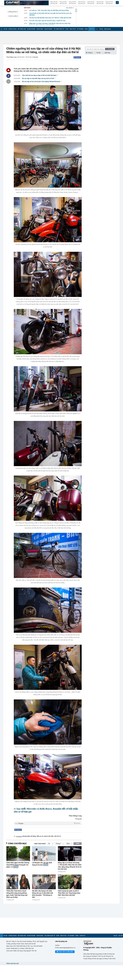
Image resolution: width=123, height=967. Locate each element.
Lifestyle (35, 57)
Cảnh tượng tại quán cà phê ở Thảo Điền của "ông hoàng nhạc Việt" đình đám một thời (69, 893)
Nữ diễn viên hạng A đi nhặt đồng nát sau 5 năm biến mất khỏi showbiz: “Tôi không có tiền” (42, 894)
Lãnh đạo (107, 52)
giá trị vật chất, (49, 836)
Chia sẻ (78, 57)
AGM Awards (107, 29)
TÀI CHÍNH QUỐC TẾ (59, 29)
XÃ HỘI (5, 29)
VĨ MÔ (66, 29)
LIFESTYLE (91, 29)
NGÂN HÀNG (39, 29)
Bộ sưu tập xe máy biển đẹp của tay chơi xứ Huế (39, 78)
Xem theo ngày (40, 844)
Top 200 (120, 935)
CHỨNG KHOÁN (12, 29)
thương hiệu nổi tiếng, (29, 836)
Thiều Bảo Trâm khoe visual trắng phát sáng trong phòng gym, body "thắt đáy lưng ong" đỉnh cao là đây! (17, 894)
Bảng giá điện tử (12, 11)
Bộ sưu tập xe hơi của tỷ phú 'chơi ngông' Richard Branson (42, 81)
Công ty (90, 52)
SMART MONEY (48, 29)
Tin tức (98, 52)
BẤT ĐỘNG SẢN (22, 29)
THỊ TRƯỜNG (80, 29)
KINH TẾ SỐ (73, 29)
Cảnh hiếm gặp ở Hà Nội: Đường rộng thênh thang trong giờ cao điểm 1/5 (17, 865)
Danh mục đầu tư (12, 16)
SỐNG (86, 29)
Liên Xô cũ (57, 836)
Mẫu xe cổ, (40, 836)
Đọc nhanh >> (70, 7)
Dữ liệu (101, 29)
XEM (77, 843)
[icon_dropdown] (117, 2)
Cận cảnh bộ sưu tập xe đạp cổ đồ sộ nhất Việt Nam (40, 75)
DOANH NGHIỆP (31, 29)
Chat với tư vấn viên (65, 952)
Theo (47, 823)
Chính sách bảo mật (12, 963)
